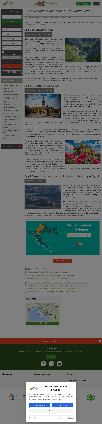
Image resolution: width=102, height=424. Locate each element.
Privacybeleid (32, 418)
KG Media (70, 418)
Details (51, 411)
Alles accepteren (40, 405)
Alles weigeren (62, 405)
